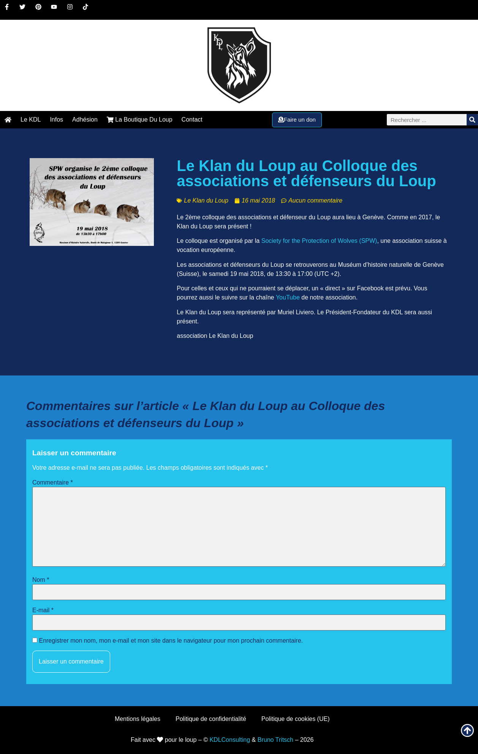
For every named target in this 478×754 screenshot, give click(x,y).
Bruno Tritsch (275, 740)
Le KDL (31, 119)
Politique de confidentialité (211, 719)
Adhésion (85, 119)
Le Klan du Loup (206, 200)
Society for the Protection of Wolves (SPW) (319, 241)
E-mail (43, 610)
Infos (56, 119)
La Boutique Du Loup (140, 119)
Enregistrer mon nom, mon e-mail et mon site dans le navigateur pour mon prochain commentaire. (171, 641)
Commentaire (52, 483)
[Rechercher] (472, 119)
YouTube (288, 297)
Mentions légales (137, 719)
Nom (40, 580)
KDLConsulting (229, 740)
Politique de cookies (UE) (295, 719)
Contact (192, 119)
